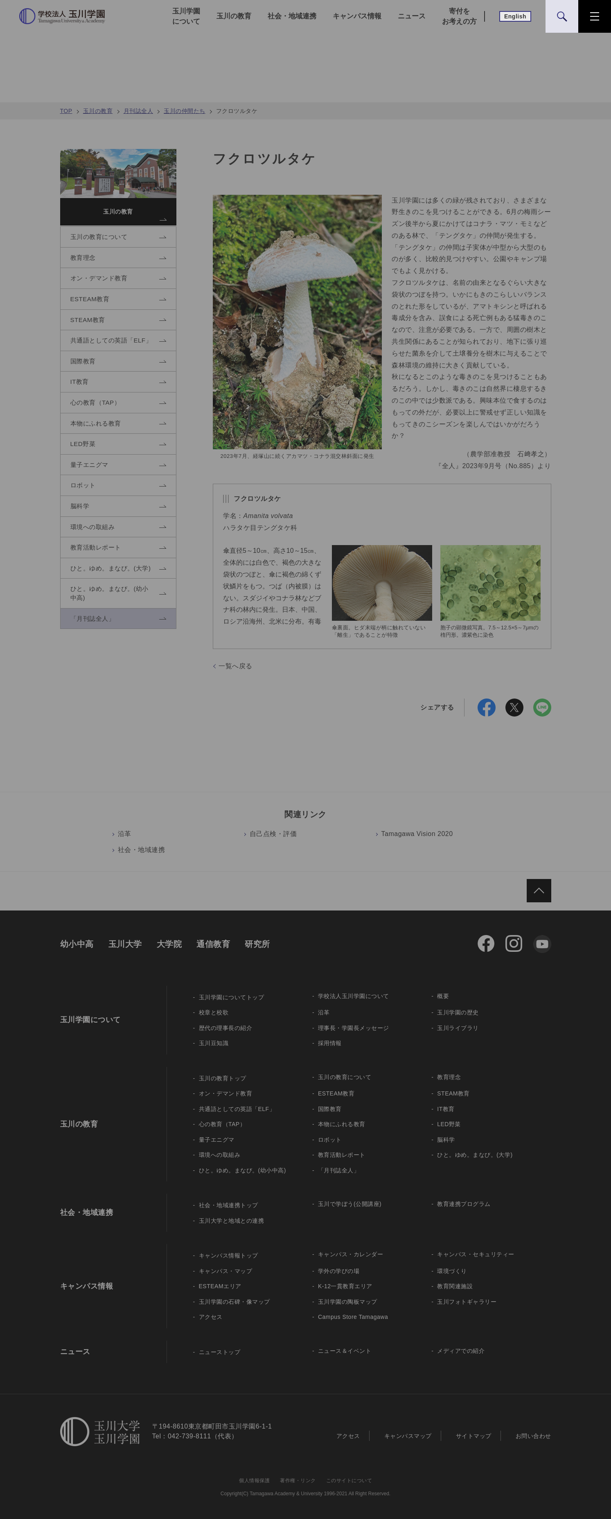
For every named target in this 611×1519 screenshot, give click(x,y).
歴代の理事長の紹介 (226, 1028)
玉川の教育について (345, 1077)
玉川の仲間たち (184, 111)
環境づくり (452, 1271)
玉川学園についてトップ (231, 997)
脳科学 (446, 1139)
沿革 (124, 833)
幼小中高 (77, 944)
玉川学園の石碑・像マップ (234, 1301)
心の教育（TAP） (222, 1124)
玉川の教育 (233, 16)
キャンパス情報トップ (228, 1255)
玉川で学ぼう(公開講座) (349, 1204)
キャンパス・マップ (226, 1271)
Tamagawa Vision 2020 (417, 833)
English (515, 16)
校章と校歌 (214, 1012)
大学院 (169, 944)
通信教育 (213, 944)
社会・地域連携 (292, 16)
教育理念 (449, 1077)
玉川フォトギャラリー (466, 1301)
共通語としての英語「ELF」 (237, 1109)
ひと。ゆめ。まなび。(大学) (474, 1155)
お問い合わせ (533, 1436)
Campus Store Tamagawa (353, 1317)
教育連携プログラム (464, 1204)
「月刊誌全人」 (339, 1170)
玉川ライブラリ (458, 1028)
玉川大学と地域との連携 (231, 1220)
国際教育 (330, 1109)
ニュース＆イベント (345, 1351)
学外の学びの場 (339, 1271)
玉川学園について (186, 16)
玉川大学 (125, 944)
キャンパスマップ (408, 1436)
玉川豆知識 (214, 1043)
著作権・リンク (298, 1480)
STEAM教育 (453, 1093)
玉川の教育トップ (222, 1078)
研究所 (257, 944)
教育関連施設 (455, 1286)
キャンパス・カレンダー (350, 1254)
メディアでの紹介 (461, 1351)
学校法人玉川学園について (353, 996)
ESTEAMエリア (220, 1286)
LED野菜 (449, 1124)
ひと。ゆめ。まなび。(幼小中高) (242, 1170)
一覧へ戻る (236, 666)
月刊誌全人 (138, 111)
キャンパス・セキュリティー (475, 1254)
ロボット (330, 1139)
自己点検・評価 (273, 833)
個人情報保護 (254, 1480)
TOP (66, 111)
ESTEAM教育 (336, 1093)
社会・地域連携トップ (228, 1205)
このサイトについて (349, 1480)
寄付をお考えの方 (459, 16)
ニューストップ (220, 1352)
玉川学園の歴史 (458, 1012)
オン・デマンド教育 (226, 1093)
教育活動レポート (341, 1155)
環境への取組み (220, 1155)
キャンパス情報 (357, 16)
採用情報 (330, 1043)
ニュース (412, 16)
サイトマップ (474, 1436)
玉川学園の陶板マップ (347, 1301)
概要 (443, 996)
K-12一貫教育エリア (345, 1286)
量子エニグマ (216, 1139)
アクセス (211, 1317)
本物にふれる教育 (341, 1124)
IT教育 (445, 1109)
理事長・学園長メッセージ (353, 1028)
